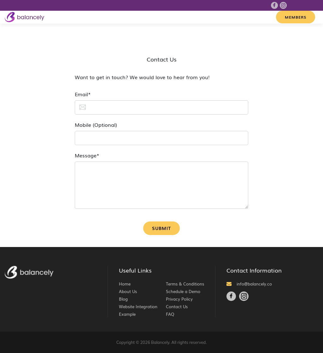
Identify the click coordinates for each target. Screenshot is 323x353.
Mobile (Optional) (96, 124)
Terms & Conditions (185, 284)
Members (295, 17)
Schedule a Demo (183, 291)
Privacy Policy (179, 299)
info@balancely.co (249, 284)
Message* (87, 155)
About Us (128, 291)
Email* (83, 94)
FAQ (170, 314)
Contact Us (177, 306)
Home (125, 284)
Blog (123, 299)
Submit (161, 228)
